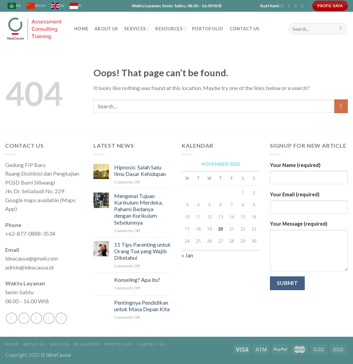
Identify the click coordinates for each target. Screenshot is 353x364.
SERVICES (136, 29)
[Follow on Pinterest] (61, 318)
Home (81, 28)
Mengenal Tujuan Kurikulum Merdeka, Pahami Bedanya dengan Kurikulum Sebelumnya (138, 209)
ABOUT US (106, 28)
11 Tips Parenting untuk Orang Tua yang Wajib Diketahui (142, 251)
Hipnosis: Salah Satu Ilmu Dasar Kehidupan (140, 170)
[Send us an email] (297, 5)
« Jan (187, 255)
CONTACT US (245, 28)
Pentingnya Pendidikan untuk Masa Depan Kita (142, 305)
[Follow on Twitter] (36, 318)
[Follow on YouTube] (304, 5)
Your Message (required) (298, 224)
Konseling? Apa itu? (137, 279)
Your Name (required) (295, 165)
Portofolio (207, 28)
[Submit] (340, 29)
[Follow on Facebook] (284, 5)
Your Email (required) (295, 194)
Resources (170, 29)
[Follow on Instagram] (290, 5)
